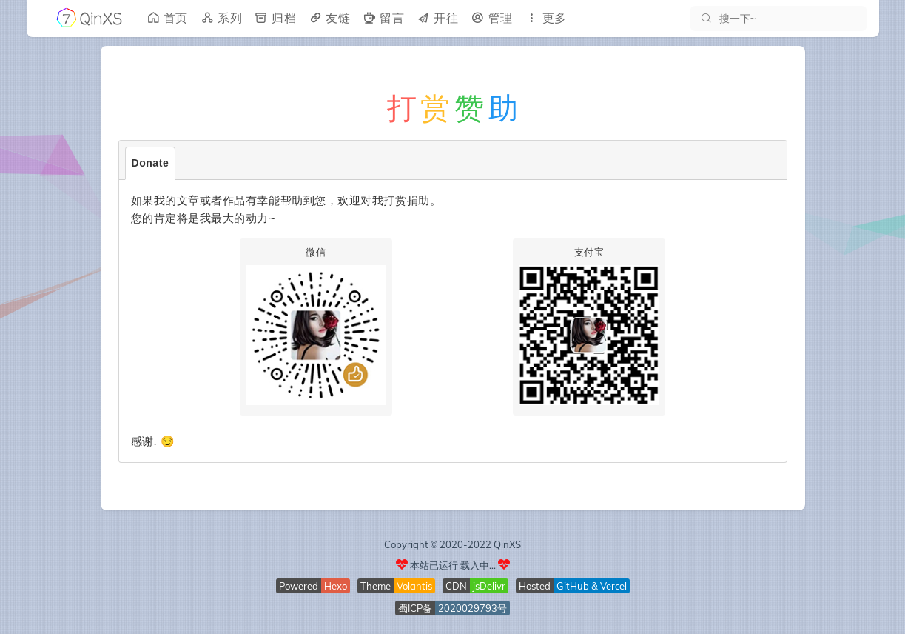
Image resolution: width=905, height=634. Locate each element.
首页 (167, 18)
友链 (329, 18)
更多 (546, 18)
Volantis (414, 586)
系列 (221, 18)
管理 (492, 18)
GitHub (572, 586)
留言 (383, 18)
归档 (275, 18)
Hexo (335, 586)
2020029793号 (472, 608)
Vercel (613, 586)
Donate (150, 163)
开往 (437, 18)
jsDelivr (489, 586)
